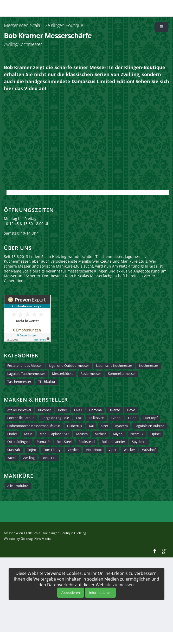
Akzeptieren (70, 592)
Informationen (100, 592)
